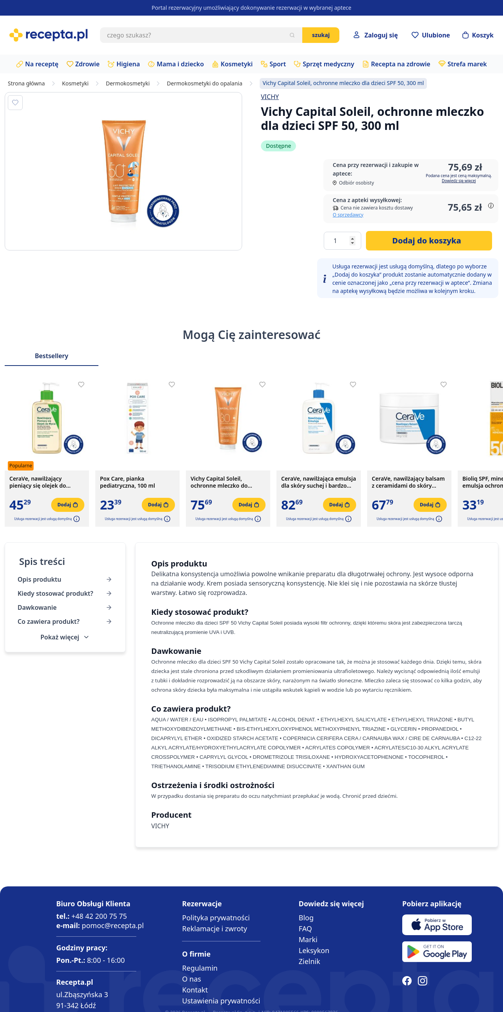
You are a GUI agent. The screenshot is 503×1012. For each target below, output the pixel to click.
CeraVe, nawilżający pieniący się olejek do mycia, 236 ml (37, 482)
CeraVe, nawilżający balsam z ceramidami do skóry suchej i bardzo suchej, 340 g (408, 482)
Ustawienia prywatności (221, 1000)
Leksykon (314, 950)
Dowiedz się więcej (459, 180)
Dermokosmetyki (128, 83)
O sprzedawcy (348, 214)
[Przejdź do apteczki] (431, 35)
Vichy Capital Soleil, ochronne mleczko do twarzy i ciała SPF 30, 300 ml (227, 482)
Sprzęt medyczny (328, 64)
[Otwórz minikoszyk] (478, 35)
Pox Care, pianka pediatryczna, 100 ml (127, 482)
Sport (277, 64)
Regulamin (200, 968)
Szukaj (321, 35)
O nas (191, 979)
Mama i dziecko (180, 64)
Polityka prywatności (216, 917)
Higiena (128, 64)
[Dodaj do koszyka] (429, 240)
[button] (76, 519)
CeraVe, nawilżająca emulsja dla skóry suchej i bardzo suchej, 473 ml (318, 482)
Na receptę (41, 64)
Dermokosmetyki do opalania (204, 83)
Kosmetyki (237, 64)
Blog (306, 917)
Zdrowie (87, 64)
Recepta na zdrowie (400, 64)
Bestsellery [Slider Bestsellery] (51, 356)
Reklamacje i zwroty (214, 928)
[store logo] (48, 35)
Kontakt (195, 989)
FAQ (305, 928)
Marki (308, 939)
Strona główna (26, 83)
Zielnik (309, 961)
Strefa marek (467, 64)
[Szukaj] (292, 35)
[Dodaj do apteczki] (15, 102)
